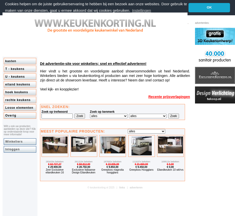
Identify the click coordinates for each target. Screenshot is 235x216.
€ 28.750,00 (83, 167)
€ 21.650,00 (141, 164)
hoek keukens (16, 92)
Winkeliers (14, 141)
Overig (10, 115)
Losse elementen (19, 108)
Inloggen (12, 149)
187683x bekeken (112, 161)
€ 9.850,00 (112, 167)
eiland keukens (17, 84)
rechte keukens (17, 100)
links (122, 187)
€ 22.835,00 (112, 164)
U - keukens (15, 76)
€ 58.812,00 (83, 164)
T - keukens (14, 69)
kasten (10, 61)
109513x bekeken (170, 161)
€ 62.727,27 (54, 164)
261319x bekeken (83, 161)
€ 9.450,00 (141, 167)
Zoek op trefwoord (55, 112)
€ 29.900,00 (54, 167)
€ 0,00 (170, 164)
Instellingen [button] (141, 10)
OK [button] (209, 7)
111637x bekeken (141, 161)
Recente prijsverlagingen (169, 97)
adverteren (136, 187)
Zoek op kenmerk (102, 112)
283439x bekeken (55, 161)
